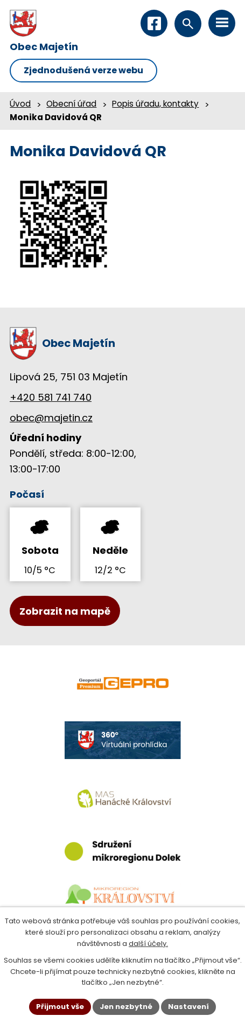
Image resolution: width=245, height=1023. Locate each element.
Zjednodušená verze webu (83, 70)
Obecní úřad (71, 103)
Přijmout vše (60, 1006)
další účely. (148, 943)
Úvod (20, 103)
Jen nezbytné (126, 1006)
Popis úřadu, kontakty (155, 103)
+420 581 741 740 (51, 397)
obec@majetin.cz (51, 417)
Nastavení (188, 1006)
